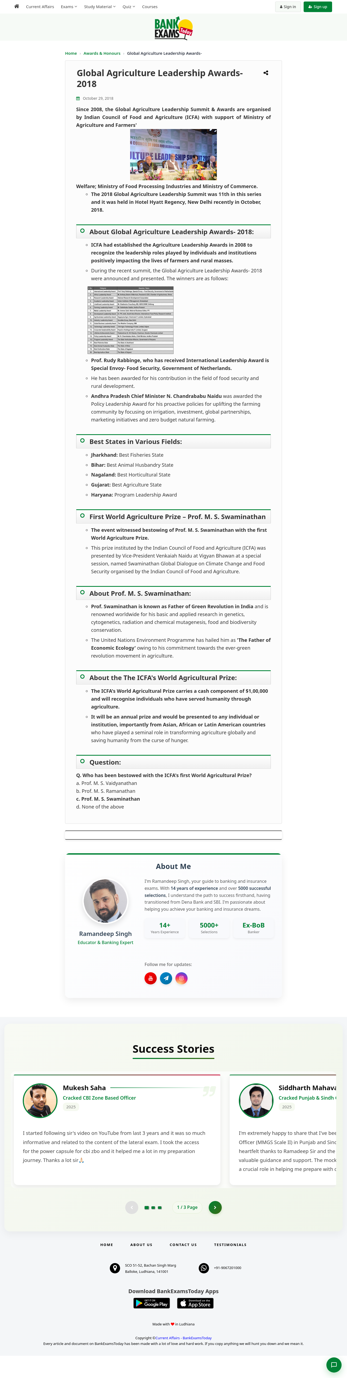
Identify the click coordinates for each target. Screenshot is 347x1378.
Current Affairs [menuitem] (40, 6)
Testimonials (230, 1266)
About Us (141, 1266)
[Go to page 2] (153, 1229)
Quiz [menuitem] (127, 6)
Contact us (183, 1266)
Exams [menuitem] (67, 6)
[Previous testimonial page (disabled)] (131, 1229)
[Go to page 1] (146, 1229)
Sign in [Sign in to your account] (288, 6)
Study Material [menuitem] (98, 6)
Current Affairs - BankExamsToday (183, 1360)
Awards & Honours (102, 53)
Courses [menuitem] (150, 6)
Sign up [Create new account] (318, 6)
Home (71, 53)
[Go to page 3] (160, 1229)
